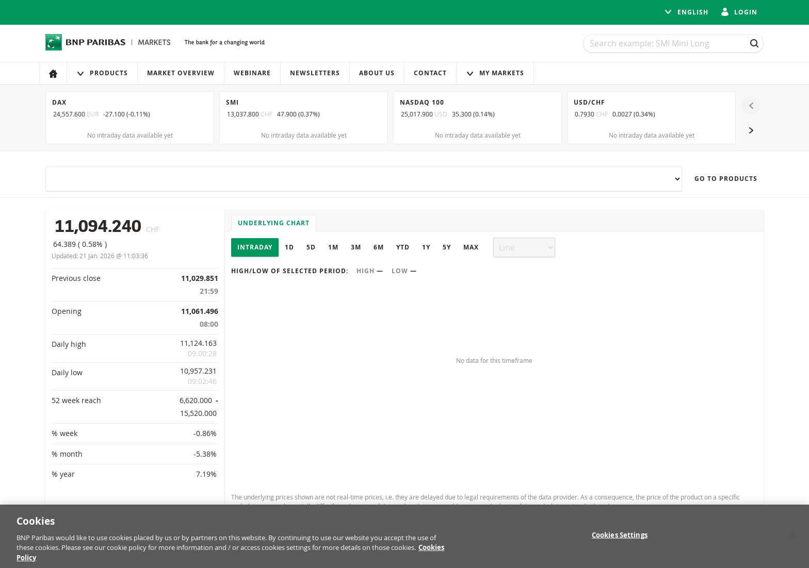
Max (471, 247)
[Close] (792, 539)
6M (379, 247)
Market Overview (181, 73)
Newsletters (315, 73)
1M (333, 247)
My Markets (495, 73)
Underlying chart (274, 223)
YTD (403, 247)
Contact (430, 73)
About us (377, 73)
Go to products (725, 178)
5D (311, 247)
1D (289, 247)
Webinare (252, 73)
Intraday (254, 247)
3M (356, 247)
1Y (426, 247)
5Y (447, 247)
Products (102, 73)
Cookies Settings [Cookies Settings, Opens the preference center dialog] (620, 539)
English (686, 12)
